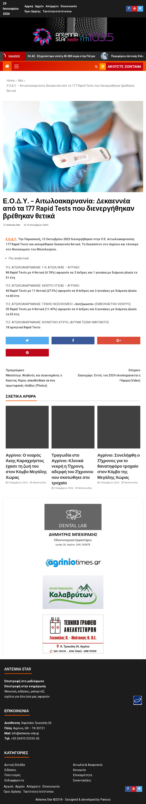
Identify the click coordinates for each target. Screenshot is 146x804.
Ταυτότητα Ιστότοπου (57, 11)
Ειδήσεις (10, 770)
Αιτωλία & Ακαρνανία (87, 765)
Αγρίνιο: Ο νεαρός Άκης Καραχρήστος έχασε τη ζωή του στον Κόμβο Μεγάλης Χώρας (26, 466)
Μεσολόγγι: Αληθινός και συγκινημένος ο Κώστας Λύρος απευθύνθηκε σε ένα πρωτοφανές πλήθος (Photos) (39, 378)
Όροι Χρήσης (33, 11)
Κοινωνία (79, 770)
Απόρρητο (52, 6)
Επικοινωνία (69, 6)
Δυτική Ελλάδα (14, 765)
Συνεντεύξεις (82, 780)
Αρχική (29, 6)
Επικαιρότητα (82, 775)
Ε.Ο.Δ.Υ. (11, 239)
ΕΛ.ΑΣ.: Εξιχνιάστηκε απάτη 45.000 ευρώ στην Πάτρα (60, 56)
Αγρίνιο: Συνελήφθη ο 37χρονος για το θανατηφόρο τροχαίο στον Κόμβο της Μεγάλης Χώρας (118, 466)
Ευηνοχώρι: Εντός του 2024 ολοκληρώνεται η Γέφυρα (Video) (106, 375)
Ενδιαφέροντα (14, 780)
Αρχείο (39, 6)
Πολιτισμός (12, 775)
